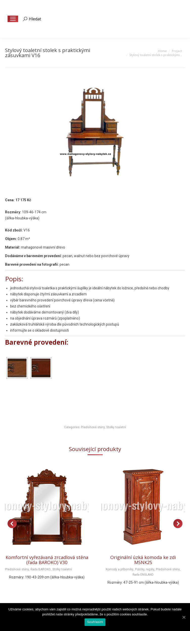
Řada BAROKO (41, 569)
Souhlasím (95, 622)
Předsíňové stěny (93, 427)
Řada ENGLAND (143, 574)
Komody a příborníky (119, 569)
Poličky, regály (144, 569)
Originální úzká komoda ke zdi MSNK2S (143, 560)
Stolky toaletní (116, 427)
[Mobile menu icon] (13, 19)
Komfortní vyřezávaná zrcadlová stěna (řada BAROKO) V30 (47, 560)
